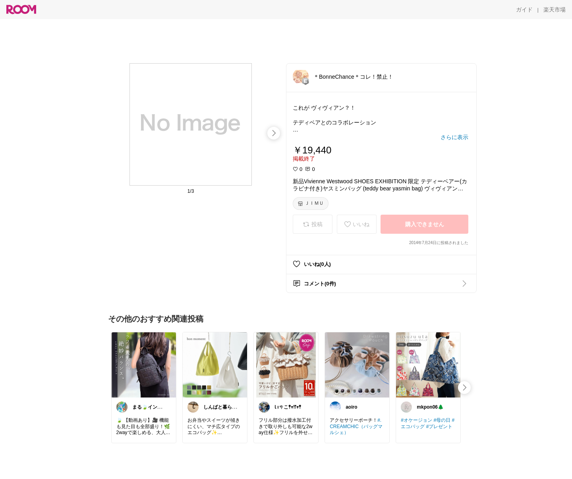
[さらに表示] (454, 137)
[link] (144, 364)
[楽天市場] (554, 9)
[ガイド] (524, 9)
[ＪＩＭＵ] (311, 203)
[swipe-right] (273, 133)
